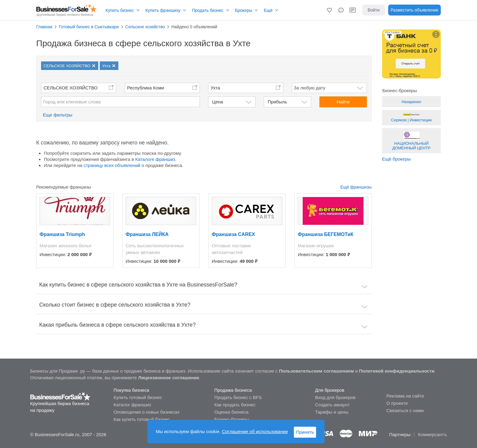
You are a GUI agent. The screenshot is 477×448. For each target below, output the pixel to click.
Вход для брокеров (335, 397)
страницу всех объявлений (112, 165)
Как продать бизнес (235, 404)
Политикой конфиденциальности (396, 370)
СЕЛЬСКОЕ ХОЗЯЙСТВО (71, 87)
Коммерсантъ (432, 434)
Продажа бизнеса (233, 390)
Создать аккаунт (332, 404)
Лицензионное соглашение (168, 377)
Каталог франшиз (132, 404)
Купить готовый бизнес (137, 397)
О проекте (397, 403)
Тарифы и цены (331, 412)
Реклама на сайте (405, 395)
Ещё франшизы (356, 187)
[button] (329, 10)
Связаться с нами (405, 410)
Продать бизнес (207, 10)
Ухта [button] (215, 87)
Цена (217, 101)
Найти (343, 101)
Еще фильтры (57, 114)
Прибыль (277, 101)
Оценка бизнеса (231, 412)
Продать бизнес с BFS (238, 397)
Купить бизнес (120, 10)
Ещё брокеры (396, 158)
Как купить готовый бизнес (141, 419)
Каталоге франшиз (155, 159)
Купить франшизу (162, 10)
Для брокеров (329, 390)
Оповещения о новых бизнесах (146, 412)
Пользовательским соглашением (316, 370)
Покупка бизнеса (131, 390)
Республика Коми (145, 87)
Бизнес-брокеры (231, 419)
